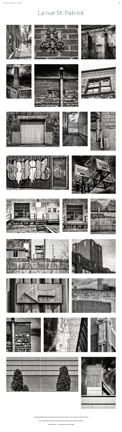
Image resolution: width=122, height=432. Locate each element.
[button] (119, 2)
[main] (61, 12)
